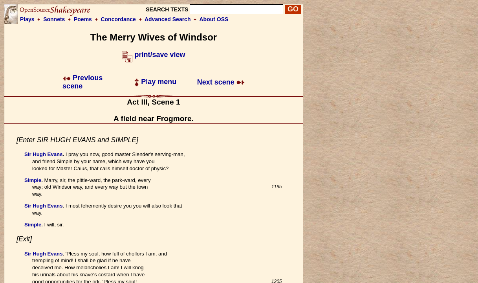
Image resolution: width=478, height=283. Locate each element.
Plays (27, 19)
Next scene (221, 82)
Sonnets (54, 19)
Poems (83, 19)
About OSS (214, 19)
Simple (32, 180)
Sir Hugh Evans (43, 154)
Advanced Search (168, 19)
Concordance (118, 19)
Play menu (155, 82)
